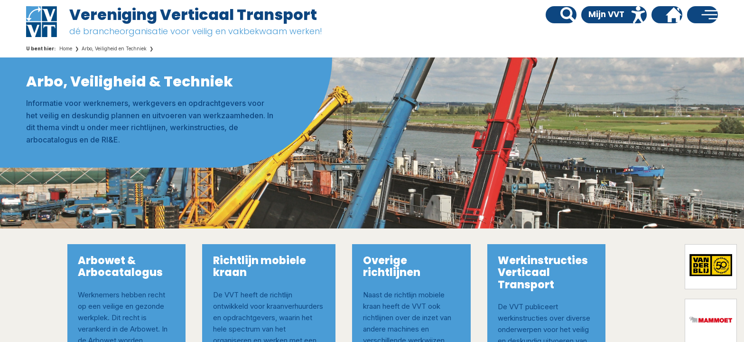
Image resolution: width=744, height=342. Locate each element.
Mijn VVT (606, 14)
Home (65, 48)
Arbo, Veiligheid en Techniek (114, 48)
